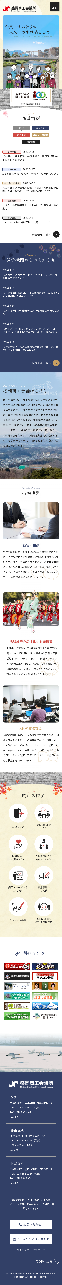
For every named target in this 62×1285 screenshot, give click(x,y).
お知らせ (40, 127)
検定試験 (31, 142)
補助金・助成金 (40, 134)
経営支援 (21, 134)
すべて (21, 127)
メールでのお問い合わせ (33, 1239)
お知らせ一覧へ (41, 363)
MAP (12, 1117)
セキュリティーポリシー (31, 1249)
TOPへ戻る (44, 1261)
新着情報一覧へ (41, 234)
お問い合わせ (32, 1224)
